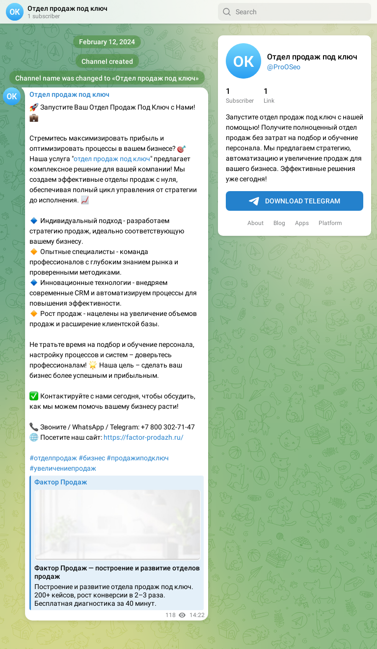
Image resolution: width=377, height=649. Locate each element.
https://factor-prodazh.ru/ (144, 437)
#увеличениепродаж (62, 468)
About (255, 223)
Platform (330, 223)
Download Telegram (294, 201)
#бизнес (92, 458)
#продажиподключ (138, 458)
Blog (279, 223)
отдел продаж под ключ (112, 159)
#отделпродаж (53, 458)
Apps (302, 223)
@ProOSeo (283, 67)
